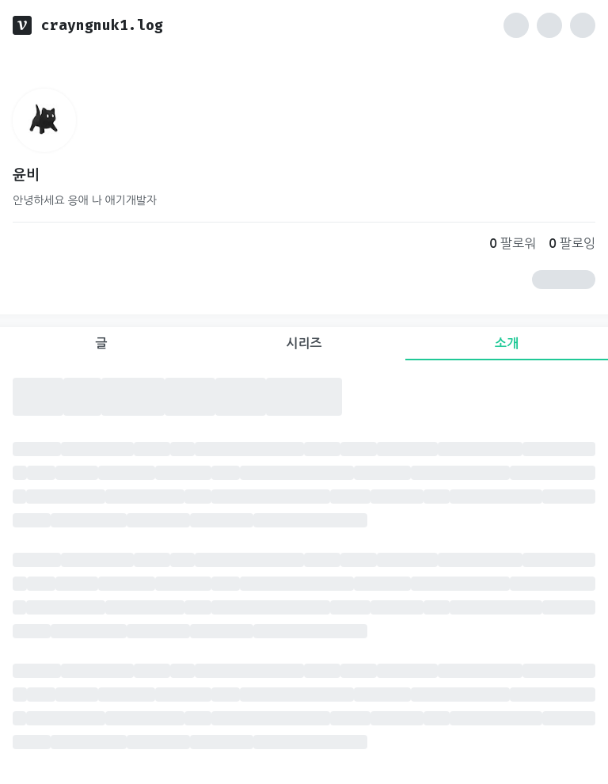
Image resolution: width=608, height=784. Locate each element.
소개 (507, 343)
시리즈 (303, 343)
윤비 (26, 175)
